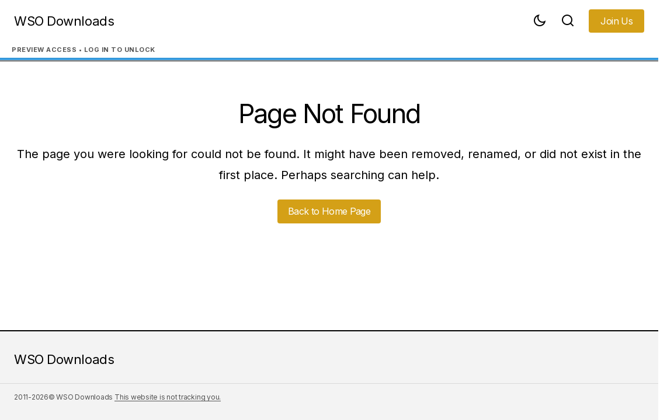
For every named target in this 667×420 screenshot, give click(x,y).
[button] (540, 21)
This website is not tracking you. (167, 397)
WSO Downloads (64, 21)
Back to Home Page (329, 211)
